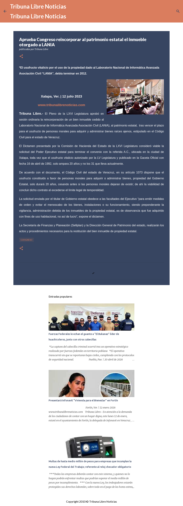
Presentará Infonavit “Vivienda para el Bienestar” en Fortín (83, 400)
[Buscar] (178, 11)
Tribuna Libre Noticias (38, 6)
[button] (21, 56)
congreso (26, 239)
